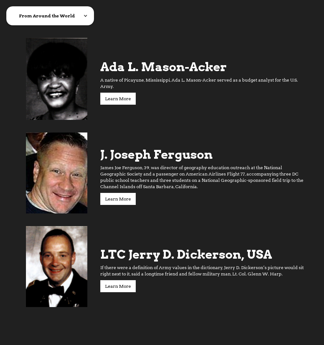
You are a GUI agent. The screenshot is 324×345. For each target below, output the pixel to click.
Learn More (118, 98)
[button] (50, 15)
